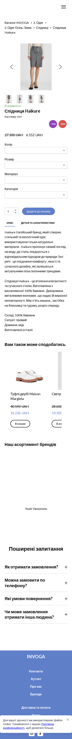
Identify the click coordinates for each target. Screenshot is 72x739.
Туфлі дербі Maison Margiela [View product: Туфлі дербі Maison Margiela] (25, 396)
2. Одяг (38, 22)
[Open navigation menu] (63, 7)
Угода (36, 715)
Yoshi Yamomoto (36, 508)
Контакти (36, 671)
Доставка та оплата (36, 707)
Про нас (36, 686)
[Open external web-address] (36, 479)
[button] (16, 209)
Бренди (36, 694)
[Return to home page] (16, 7)
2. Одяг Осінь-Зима (18, 27)
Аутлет (36, 679)
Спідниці (42, 27)
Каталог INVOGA (17, 22)
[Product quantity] (11, 211)
